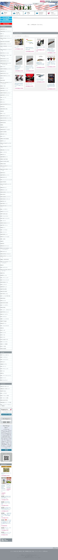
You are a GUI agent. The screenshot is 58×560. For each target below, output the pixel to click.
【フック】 (3, 330)
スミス (3, 33)
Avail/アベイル (4, 323)
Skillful (3, 111)
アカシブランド (4, 284)
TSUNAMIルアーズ (5, 282)
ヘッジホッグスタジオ (5, 325)
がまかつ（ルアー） (5, 314)
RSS (5, 539)
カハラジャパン (4, 232)
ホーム (6, 13)
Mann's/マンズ (4, 187)
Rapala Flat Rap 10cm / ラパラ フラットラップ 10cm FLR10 (30, 48)
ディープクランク (4, 357)
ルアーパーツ (4, 377)
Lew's (2, 265)
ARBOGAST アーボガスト (6, 129)
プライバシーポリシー (38, 551)
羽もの (3, 373)
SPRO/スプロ (4, 201)
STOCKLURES (4, 289)
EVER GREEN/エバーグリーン (7, 68)
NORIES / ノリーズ (5, 88)
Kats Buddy (3, 307)
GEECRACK (4, 122)
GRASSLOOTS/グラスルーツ (6, 104)
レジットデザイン (4, 209)
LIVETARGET (4, 181)
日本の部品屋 (4, 348)
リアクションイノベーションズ (7, 179)
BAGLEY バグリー (5, 127)
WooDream (3, 298)
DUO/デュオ (4, 154)
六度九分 (3, 106)
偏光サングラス (4, 364)
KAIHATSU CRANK (5, 302)
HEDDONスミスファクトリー (6, 31)
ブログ (29, 13)
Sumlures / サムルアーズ (6, 115)
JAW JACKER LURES (5, 161)
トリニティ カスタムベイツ (6, 309)
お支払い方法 (16, 551)
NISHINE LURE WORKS (6, 41)
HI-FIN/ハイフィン (5, 225)
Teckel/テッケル (4, 134)
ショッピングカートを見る (6, 414)
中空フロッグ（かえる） (6, 236)
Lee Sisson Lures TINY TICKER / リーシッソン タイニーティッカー (6, 497)
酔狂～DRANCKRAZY (5, 259)
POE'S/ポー (3, 172)
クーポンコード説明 (5, 397)
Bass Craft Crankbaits (5, 138)
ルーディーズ (4, 97)
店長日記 (6, 450)
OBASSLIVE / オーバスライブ (6, 120)
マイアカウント (54, 1)
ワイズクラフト (4, 316)
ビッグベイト (4, 220)
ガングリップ (4, 366)
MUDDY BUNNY (4, 291)
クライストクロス (4, 341)
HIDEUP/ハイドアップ (5, 95)
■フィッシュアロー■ (5, 318)
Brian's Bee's (4, 163)
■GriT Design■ (4, 321)
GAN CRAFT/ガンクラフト (6, 75)
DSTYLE (3, 273)
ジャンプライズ (4, 152)
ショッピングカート (52, 13)
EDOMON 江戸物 (4, 108)
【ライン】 (3, 337)
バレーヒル (3, 113)
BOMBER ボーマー (5, 156)
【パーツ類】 (4, 346)
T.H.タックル (4, 300)
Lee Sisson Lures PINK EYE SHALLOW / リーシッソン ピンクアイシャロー (6, 508)
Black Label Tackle (5, 159)
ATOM (6, 540)
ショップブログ (4, 393)
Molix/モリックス (4, 189)
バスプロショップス (5, 368)
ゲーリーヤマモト (4, 229)
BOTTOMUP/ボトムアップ (6, 92)
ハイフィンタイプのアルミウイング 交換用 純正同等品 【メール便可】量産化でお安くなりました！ (6, 522)
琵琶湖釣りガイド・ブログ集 (6, 402)
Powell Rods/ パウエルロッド (6, 253)
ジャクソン (3, 136)
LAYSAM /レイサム (5, 293)
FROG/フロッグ (4, 286)
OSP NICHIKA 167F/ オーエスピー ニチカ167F (5, 503)
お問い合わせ (40, 13)
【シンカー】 (4, 332)
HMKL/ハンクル (4, 275)
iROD (2, 241)
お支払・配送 (17, 13)
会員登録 (42, 1)
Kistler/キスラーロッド (5, 245)
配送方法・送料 (21, 551)
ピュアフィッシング (5, 277)
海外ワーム (3, 227)
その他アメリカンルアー (6, 218)
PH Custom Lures (4, 213)
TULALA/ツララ (4, 251)
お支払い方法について (5, 386)
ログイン (47, 1)
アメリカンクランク (5, 216)
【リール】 (3, 334)
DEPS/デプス (4, 71)
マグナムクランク (4, 380)
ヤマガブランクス (4, 267)
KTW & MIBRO (4, 131)
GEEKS (3, 243)
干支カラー (3, 361)
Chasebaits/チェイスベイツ (6, 196)
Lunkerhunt (3, 194)
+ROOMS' (3, 80)
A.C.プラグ (3, 66)
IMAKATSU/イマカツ (5, 73)
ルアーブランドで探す (5, 395)
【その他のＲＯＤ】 (5, 339)
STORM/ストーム (4, 203)
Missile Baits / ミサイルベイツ (6, 192)
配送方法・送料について (6, 388)
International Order (5, 400)
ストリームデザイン (5, 305)
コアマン (3, 99)
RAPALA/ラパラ (4, 177)
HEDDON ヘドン (4, 29)
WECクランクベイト (5, 211)
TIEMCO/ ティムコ (5, 90)
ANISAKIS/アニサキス (5, 58)
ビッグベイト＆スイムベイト (6, 375)
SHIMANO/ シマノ (5, 234)
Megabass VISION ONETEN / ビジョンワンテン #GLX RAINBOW (51, 50)
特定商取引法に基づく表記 (29, 551)
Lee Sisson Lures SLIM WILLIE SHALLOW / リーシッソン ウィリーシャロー (3, 488)
